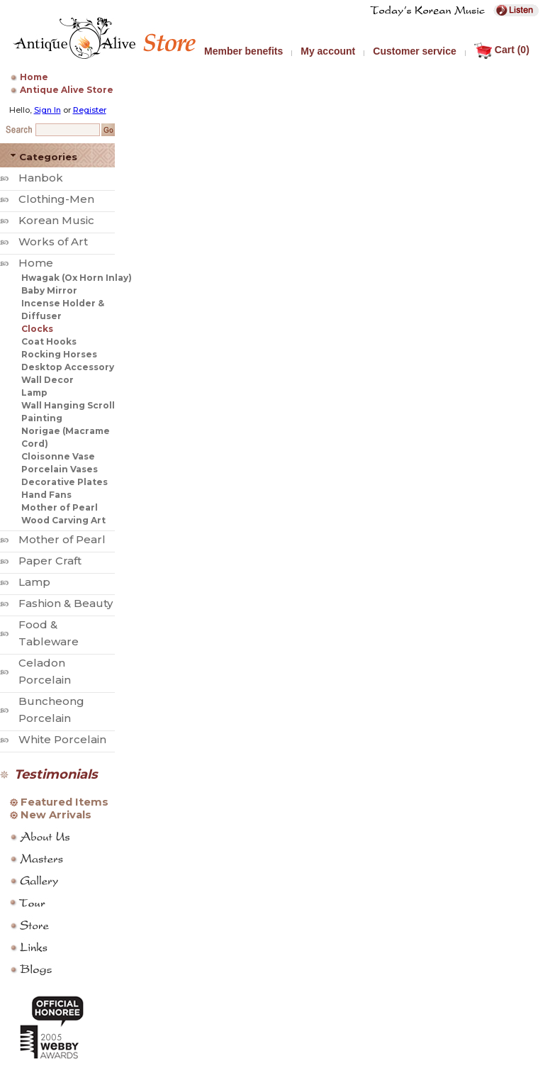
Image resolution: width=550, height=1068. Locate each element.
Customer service (414, 51)
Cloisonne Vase (58, 456)
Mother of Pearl (59, 507)
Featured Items (64, 802)
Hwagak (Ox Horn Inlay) (76, 277)
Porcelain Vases (59, 469)
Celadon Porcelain (44, 671)
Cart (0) (501, 49)
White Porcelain (62, 739)
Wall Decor (47, 379)
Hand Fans (46, 494)
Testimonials (56, 774)
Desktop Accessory (67, 367)
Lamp (34, 392)
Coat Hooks (49, 341)
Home (34, 77)
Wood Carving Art (63, 520)
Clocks (37, 328)
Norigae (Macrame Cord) (65, 437)
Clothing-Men (56, 199)
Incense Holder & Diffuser (62, 309)
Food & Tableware (48, 633)
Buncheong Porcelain (51, 709)
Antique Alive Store (66, 89)
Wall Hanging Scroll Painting (68, 411)
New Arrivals (56, 814)
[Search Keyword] (67, 129)
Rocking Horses (59, 354)
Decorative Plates (64, 482)
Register (89, 110)
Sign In (47, 110)
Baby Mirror (49, 290)
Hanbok (40, 177)
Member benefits (243, 51)
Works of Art (53, 241)
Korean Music (56, 220)
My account (328, 51)
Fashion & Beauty (65, 603)
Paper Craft (50, 560)
